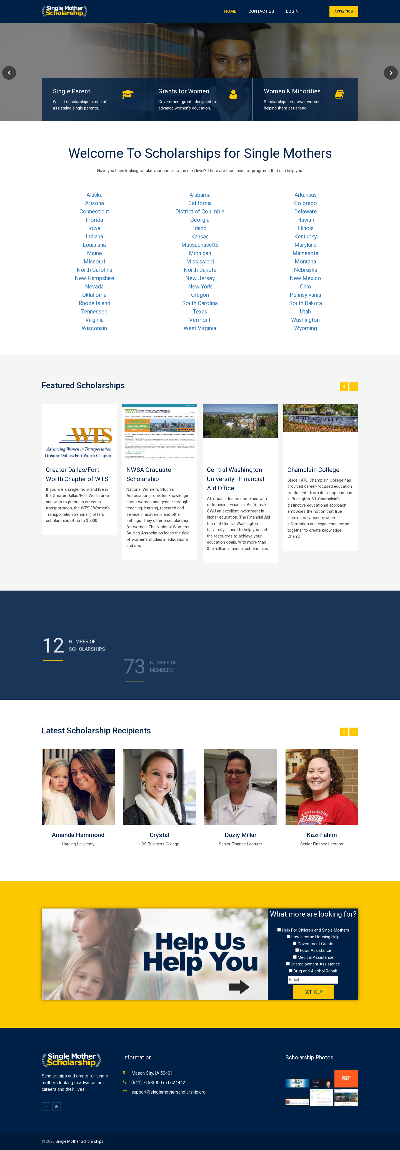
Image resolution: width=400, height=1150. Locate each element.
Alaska (94, 194)
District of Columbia (199, 211)
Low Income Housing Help (315, 936)
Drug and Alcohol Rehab (315, 971)
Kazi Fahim (322, 835)
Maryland (305, 245)
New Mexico (305, 278)
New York (200, 286)
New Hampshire (94, 278)
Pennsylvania (305, 295)
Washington (305, 320)
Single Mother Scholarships (79, 1141)
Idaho (200, 228)
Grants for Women (183, 91)
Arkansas (305, 194)
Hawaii (305, 219)
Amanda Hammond (78, 835)
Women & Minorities (292, 91)
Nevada (94, 286)
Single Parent (71, 91)
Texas (200, 311)
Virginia (94, 320)
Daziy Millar (241, 835)
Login (292, 11)
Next (391, 73)
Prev (9, 73)
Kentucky (305, 236)
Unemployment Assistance (315, 964)
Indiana (94, 236)
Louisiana (94, 245)
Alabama (200, 194)
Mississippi (200, 261)
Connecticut (94, 211)
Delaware (305, 211)
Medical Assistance (315, 957)
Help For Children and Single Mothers (315, 930)
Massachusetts (200, 245)
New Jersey (200, 278)
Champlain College (313, 469)
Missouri (94, 261)
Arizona (94, 203)
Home (230, 11)
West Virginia (200, 328)
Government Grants (315, 943)
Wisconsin (94, 328)
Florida (94, 219)
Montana (305, 261)
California (200, 203)
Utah (305, 311)
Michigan (200, 253)
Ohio (305, 286)
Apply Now (344, 11)
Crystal (159, 835)
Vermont (200, 320)
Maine (94, 253)
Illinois (306, 228)
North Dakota (200, 270)
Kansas (200, 236)
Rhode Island (94, 303)
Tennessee (94, 311)
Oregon (200, 295)
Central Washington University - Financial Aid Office (235, 479)
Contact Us (261, 11)
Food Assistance (315, 950)
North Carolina (94, 270)
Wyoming (305, 328)
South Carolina (200, 303)
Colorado (305, 203)
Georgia (199, 219)
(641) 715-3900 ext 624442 (158, 1082)
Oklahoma (94, 295)
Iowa (94, 228)
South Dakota (305, 303)
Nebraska (305, 270)
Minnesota (305, 253)
